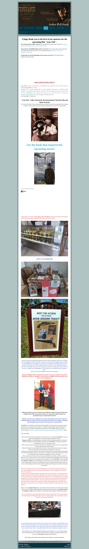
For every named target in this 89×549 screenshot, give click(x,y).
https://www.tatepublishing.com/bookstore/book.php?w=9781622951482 (46, 430)
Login (68, 544)
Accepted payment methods (27, 188)
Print (21, 544)
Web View (67, 546)
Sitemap (26, 544)
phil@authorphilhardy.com (29, 94)
